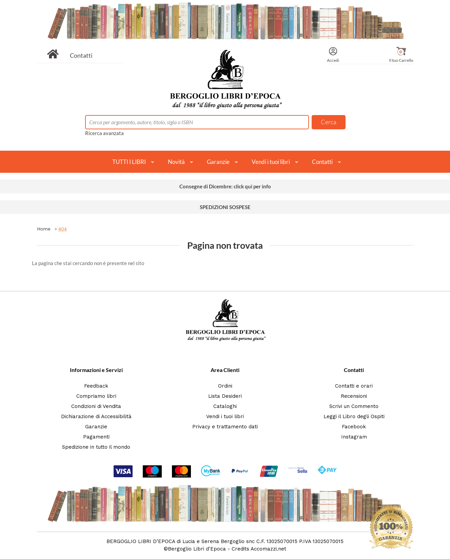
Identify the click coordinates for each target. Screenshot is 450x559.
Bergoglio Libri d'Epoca (197, 549)
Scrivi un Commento (353, 406)
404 (62, 228)
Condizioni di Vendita (96, 406)
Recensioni (354, 396)
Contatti (81, 55)
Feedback (96, 386)
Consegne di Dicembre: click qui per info (225, 186)
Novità (176, 161)
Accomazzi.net (268, 549)
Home (44, 228)
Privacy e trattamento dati (225, 427)
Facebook (354, 427)
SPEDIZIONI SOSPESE (225, 207)
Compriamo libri (96, 396)
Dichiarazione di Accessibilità (96, 416)
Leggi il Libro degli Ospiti (354, 416)
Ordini (225, 386)
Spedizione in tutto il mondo (96, 447)
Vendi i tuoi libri (271, 161)
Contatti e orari (354, 386)
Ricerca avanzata (104, 133)
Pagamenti (96, 437)
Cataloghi (225, 406)
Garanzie (218, 161)
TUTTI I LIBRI (129, 161)
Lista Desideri (225, 396)
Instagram (354, 437)
